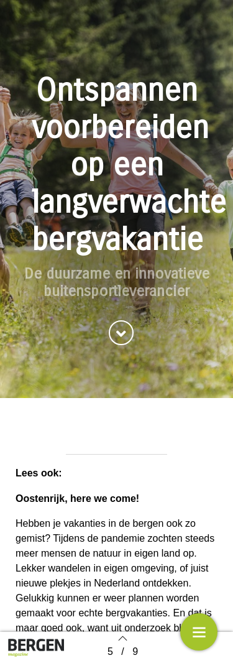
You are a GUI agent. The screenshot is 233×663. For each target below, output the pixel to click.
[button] (121, 335)
